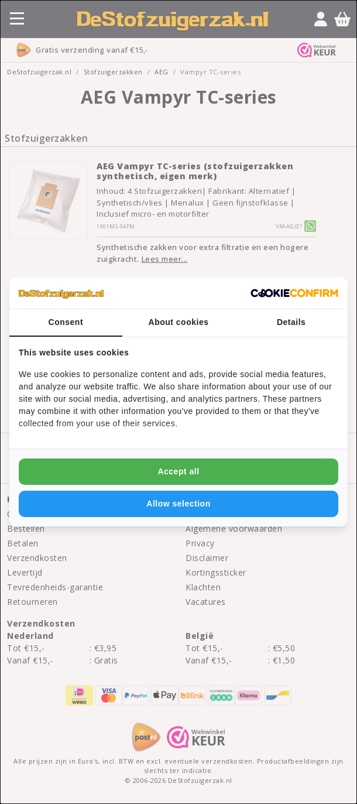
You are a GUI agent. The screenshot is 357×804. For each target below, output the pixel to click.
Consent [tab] (66, 322)
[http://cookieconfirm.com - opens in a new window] (294, 293)
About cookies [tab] (179, 322)
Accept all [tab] (178, 471)
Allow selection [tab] (178, 503)
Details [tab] (291, 322)
